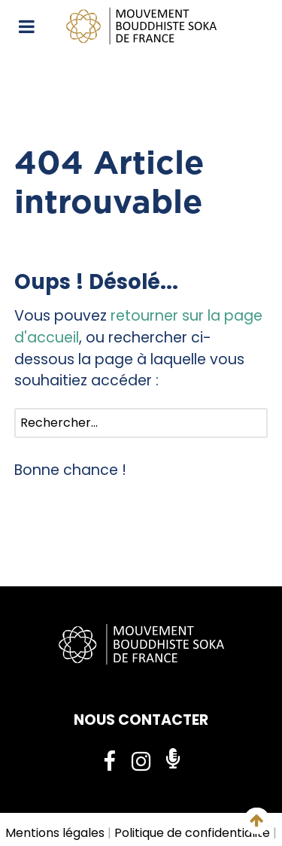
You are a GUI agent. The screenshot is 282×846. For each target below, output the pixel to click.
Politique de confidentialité (192, 832)
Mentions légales (55, 832)
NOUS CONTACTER (141, 720)
